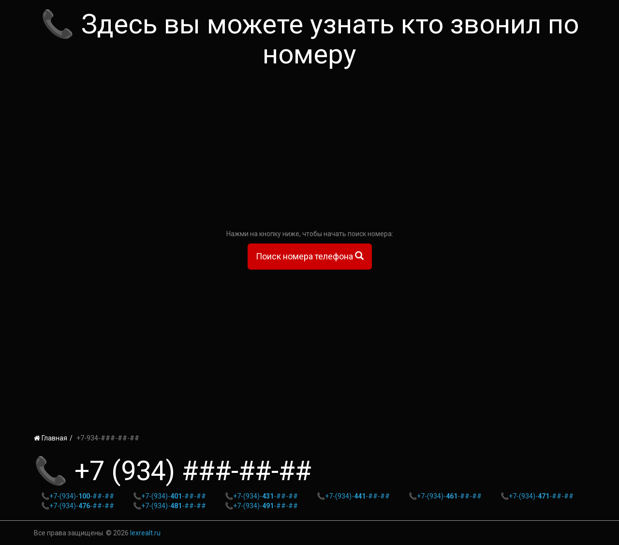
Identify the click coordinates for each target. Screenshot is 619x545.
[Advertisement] (309, 151)
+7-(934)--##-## (81, 496)
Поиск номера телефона (310, 256)
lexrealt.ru (145, 533)
